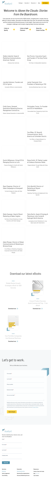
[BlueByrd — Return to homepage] (7, 3)
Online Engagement (6, 473)
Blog (36, 473)
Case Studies (36, 475)
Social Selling (4, 475)
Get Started (45, 3)
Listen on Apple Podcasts (24, 29)
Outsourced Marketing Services (23, 475)
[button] (21, 3)
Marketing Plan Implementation (23, 473)
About (39, 3)
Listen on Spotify (6, 29)
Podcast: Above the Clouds (39, 471)
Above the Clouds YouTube (40, 29)
